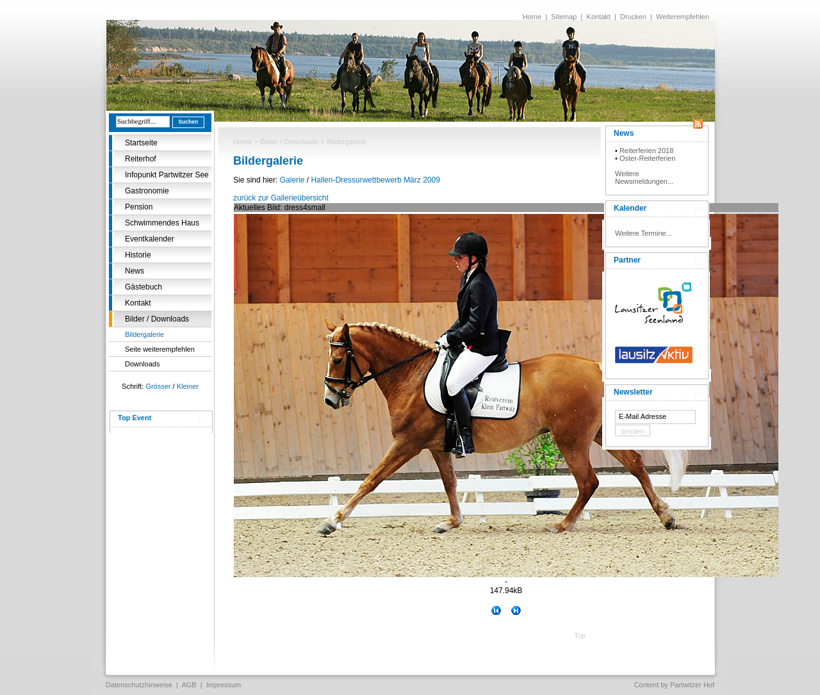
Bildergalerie (144, 334)
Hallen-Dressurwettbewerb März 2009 (375, 180)
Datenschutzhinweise (139, 685)
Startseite (141, 142)
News (134, 270)
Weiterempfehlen (682, 16)
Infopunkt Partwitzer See (167, 174)
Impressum (223, 685)
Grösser (157, 386)
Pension (138, 206)
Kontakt (599, 16)
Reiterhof (140, 158)
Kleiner (188, 386)
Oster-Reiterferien (647, 158)
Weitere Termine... (643, 233)
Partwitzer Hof (692, 685)
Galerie (292, 180)
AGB (188, 685)
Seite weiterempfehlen (160, 349)
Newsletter (633, 392)
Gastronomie (147, 190)
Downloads (142, 364)
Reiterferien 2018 (646, 150)
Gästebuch (143, 286)
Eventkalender (149, 238)
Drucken (633, 16)
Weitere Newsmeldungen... (644, 177)
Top (580, 635)
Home (532, 16)
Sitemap (564, 16)
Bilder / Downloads (157, 319)
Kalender (630, 208)
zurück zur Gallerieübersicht (281, 197)
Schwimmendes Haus (162, 222)
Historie (138, 254)
